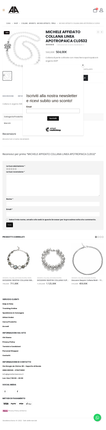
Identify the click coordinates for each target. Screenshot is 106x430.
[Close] (83, 65)
